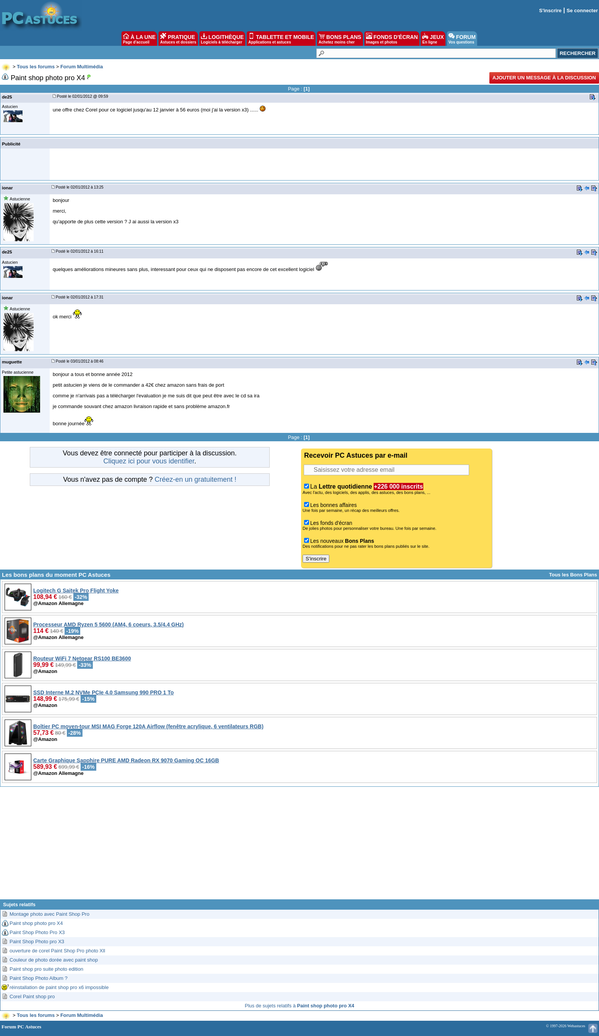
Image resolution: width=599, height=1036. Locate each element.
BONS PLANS (340, 38)
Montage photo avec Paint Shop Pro (49, 914)
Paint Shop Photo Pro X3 (37, 932)
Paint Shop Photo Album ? (39, 978)
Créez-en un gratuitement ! (195, 479)
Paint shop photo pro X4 (36, 923)
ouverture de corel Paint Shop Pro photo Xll (57, 951)
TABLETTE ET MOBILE (281, 38)
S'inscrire (550, 10)
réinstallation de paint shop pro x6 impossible (59, 987)
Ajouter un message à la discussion (544, 78)
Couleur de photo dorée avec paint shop (54, 960)
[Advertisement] (299, 845)
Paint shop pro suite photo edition (46, 969)
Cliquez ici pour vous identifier (148, 461)
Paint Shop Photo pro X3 (37, 941)
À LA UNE (139, 38)
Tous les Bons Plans (573, 575)
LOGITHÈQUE (222, 38)
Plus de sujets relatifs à (299, 1006)
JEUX (433, 38)
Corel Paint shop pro (32, 996)
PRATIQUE (178, 38)
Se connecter (582, 10)
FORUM (462, 38)
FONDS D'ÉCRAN (392, 38)
